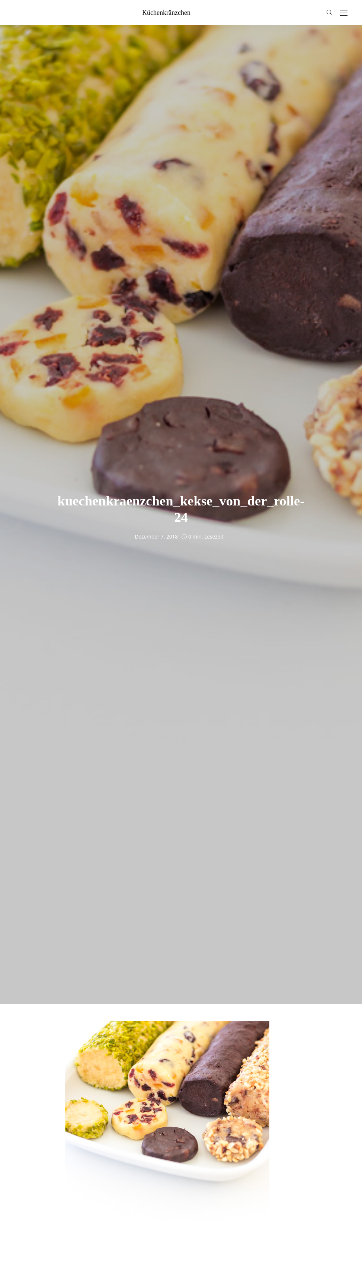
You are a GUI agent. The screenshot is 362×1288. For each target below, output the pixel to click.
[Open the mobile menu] (344, 13)
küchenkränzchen (166, 12)
